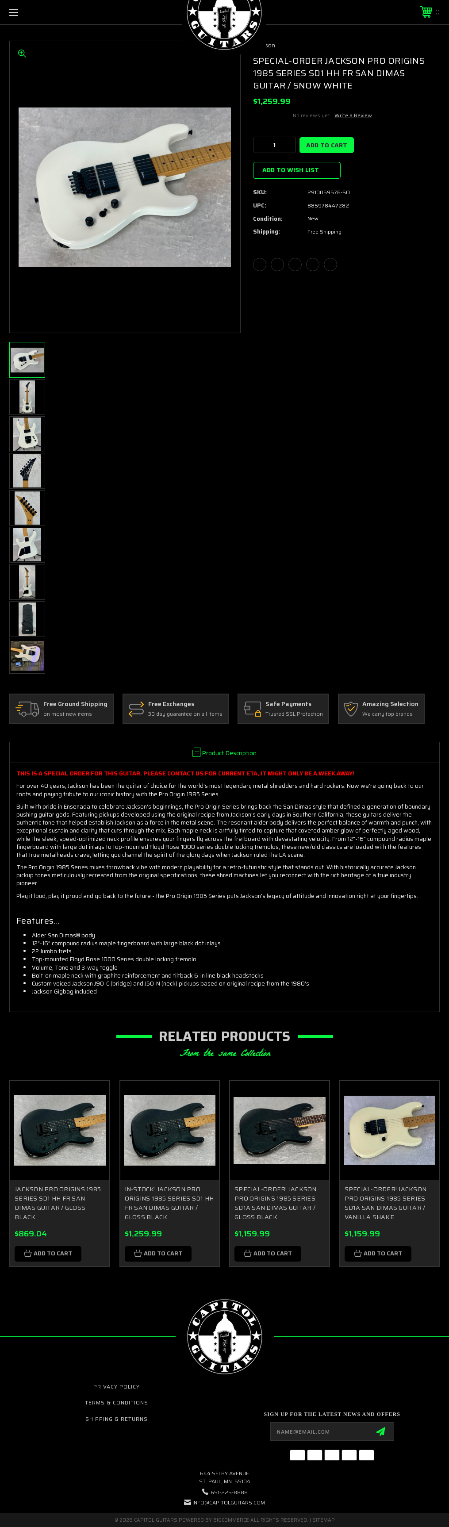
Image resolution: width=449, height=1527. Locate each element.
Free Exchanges (171, 704)
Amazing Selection (390, 704)
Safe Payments (288, 704)
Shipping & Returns (116, 1419)
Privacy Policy (116, 1386)
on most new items (67, 714)
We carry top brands (387, 714)
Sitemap (323, 1520)
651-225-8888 (229, 1492)
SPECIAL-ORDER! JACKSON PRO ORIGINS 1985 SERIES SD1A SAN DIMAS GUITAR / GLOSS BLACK (275, 1203)
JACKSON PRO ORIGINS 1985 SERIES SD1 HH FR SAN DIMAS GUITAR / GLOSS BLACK (58, 1203)
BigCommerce (231, 1520)
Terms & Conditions (116, 1402)
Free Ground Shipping (75, 704)
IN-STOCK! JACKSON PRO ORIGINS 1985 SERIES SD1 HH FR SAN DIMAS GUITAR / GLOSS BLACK (169, 1203)
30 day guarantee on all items (185, 714)
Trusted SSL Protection (294, 714)
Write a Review (353, 115)
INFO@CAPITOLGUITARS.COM (228, 1502)
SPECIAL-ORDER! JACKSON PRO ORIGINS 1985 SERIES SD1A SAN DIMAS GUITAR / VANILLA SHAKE (386, 1203)
